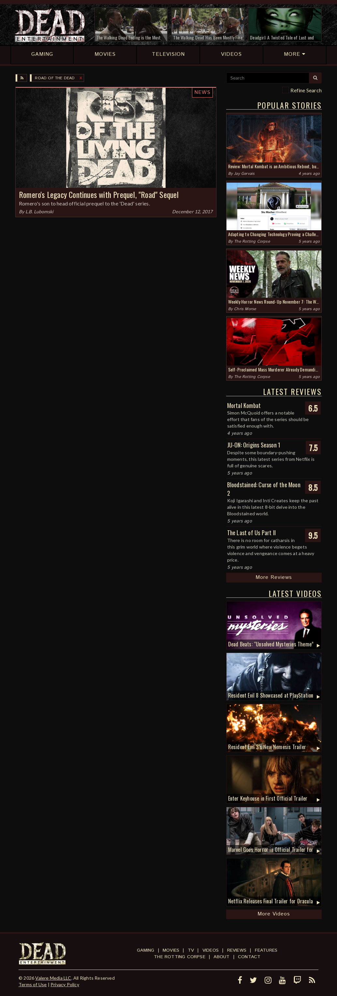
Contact (249, 957)
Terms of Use (33, 984)
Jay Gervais (244, 173)
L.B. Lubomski (39, 211)
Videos (210, 950)
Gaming (145, 950)
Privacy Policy (65, 984)
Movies (171, 950)
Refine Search (306, 90)
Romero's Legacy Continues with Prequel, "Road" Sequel (99, 194)
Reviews (236, 950)
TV (191, 950)
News (202, 92)
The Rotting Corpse (252, 241)
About (221, 957)
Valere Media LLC (53, 978)
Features (266, 950)
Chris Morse (245, 309)
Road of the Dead (55, 78)
